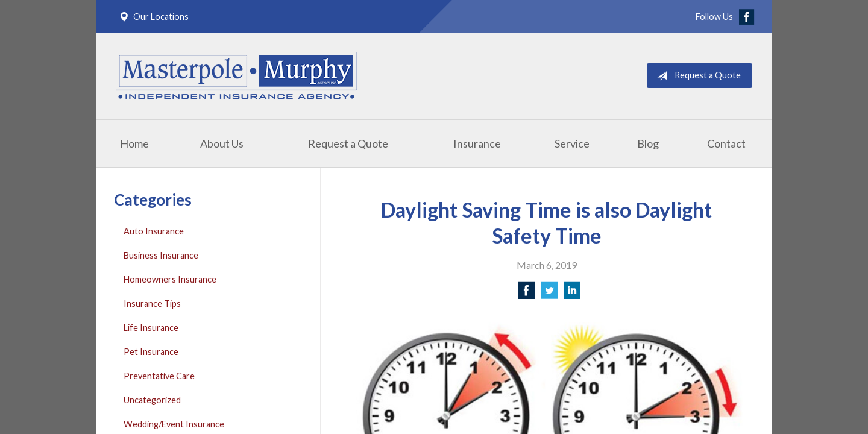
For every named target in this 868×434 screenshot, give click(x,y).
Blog (648, 143)
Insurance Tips (152, 303)
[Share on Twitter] (549, 294)
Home (134, 143)
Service (572, 143)
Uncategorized (152, 400)
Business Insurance (161, 255)
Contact (726, 143)
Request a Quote (696, 76)
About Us (222, 143)
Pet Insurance (151, 352)
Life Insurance (151, 327)
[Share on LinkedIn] (572, 294)
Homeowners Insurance (170, 279)
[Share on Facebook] (526, 294)
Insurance (477, 143)
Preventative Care (159, 376)
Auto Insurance (154, 231)
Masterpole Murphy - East (236, 75)
